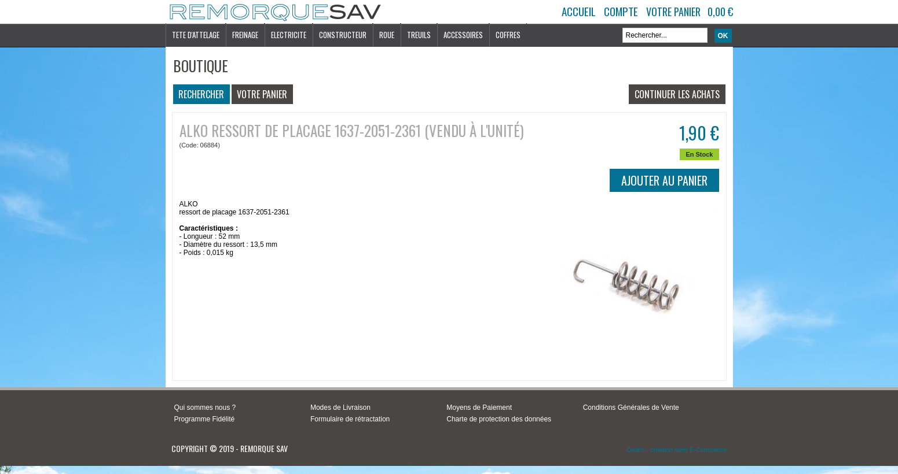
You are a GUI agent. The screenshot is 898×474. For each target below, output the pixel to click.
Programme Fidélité (204, 419)
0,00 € (720, 11)
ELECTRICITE (288, 34)
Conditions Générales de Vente (631, 407)
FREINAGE (245, 34)
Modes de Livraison (340, 407)
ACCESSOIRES (463, 34)
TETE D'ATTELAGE (195, 34)
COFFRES (508, 34)
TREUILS (419, 34)
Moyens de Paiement (479, 407)
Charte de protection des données (498, 419)
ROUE (386, 34)
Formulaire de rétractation (350, 419)
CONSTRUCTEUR (342, 34)
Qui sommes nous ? (205, 407)
